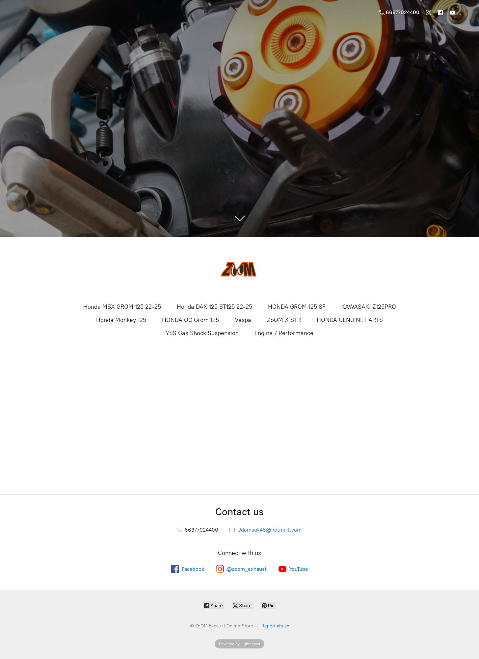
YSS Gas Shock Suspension (202, 333)
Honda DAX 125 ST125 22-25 (214, 306)
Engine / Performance (283, 333)
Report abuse (275, 626)
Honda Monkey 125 (121, 320)
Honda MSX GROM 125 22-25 (122, 306)
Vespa (243, 320)
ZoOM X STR (284, 320)
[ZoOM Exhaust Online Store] (240, 269)
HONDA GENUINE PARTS (350, 320)
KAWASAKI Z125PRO (368, 306)
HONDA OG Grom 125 (190, 320)
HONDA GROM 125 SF (297, 306)
